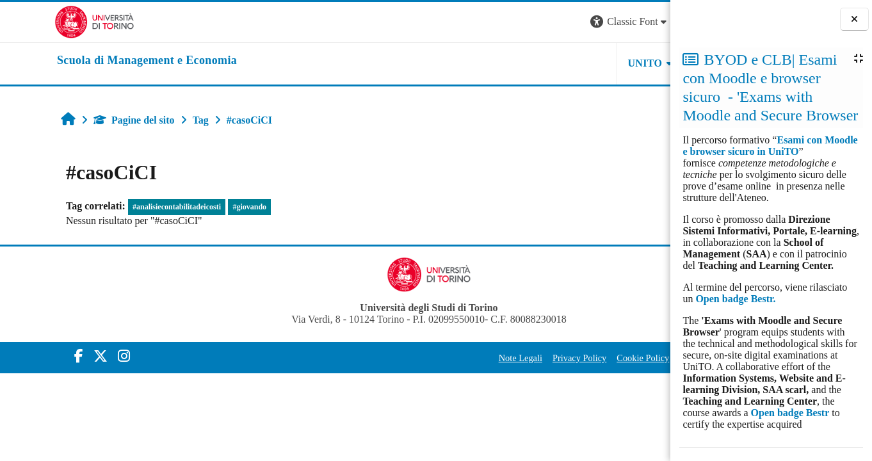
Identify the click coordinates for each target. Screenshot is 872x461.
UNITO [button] (512, 63)
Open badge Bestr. (735, 298)
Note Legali (387, 358)
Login (648, 21)
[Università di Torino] (40, 20)
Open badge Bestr (790, 412)
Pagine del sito (86, 120)
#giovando (201, 206)
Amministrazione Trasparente (601, 358)
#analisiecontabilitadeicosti (129, 206)
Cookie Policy (509, 358)
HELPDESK (589, 63)
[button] (496, 22)
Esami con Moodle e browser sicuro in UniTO (769, 145)
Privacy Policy (446, 358)
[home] (92, 61)
